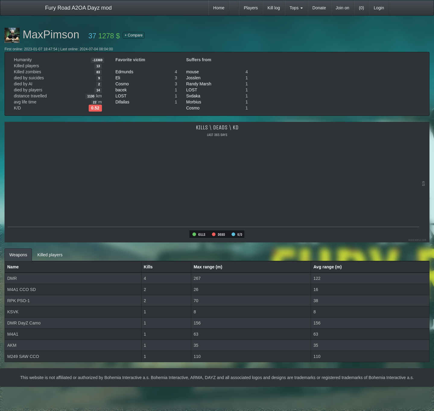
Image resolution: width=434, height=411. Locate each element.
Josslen (193, 77)
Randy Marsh (198, 83)
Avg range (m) (327, 266)
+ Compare (134, 35)
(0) (361, 7)
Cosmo (122, 83)
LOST (121, 95)
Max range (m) (208, 266)
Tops (296, 7)
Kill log (274, 7)
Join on (342, 7)
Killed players (49, 254)
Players (251, 7)
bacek (121, 89)
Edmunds (124, 71)
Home (218, 7)
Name (13, 266)
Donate (319, 7)
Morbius (193, 102)
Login (379, 7)
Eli (118, 77)
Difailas (122, 102)
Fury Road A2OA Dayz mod (78, 8)
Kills (148, 266)
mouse (192, 71)
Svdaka (193, 95)
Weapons (18, 254)
